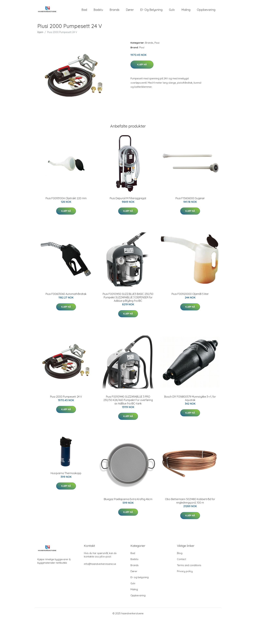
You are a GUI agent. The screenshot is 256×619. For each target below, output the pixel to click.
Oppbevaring (206, 10)
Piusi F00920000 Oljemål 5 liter (190, 294)
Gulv (172, 10)
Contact (181, 559)
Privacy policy (185, 571)
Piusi (157, 42)
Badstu (98, 10)
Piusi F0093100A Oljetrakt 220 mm (66, 198)
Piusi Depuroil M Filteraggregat (128, 198)
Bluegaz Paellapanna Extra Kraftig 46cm (128, 499)
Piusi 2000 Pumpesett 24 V (66, 396)
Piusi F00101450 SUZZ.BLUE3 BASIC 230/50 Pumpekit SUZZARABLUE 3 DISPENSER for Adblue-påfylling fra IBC (128, 297)
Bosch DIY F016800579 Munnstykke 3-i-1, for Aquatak (190, 398)
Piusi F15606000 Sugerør (190, 198)
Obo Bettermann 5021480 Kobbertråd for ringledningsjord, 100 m (190, 501)
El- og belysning (151, 10)
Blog (179, 553)
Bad (84, 10)
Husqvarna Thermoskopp (66, 473)
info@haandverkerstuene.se (100, 563)
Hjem (40, 32)
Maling (185, 10)
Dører (130, 10)
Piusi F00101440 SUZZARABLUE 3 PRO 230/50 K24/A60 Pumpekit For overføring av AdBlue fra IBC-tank (128, 400)
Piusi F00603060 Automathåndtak (66, 294)
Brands (114, 10)
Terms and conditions (189, 565)
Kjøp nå (142, 64)
